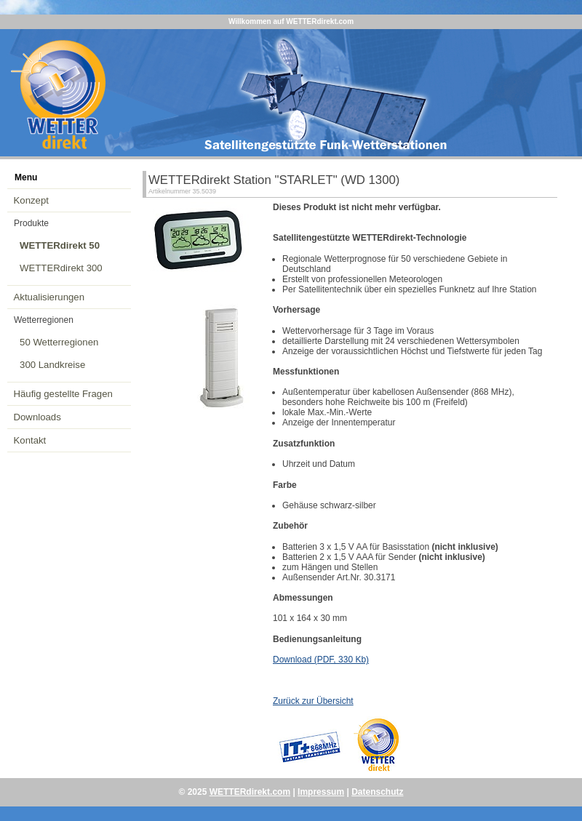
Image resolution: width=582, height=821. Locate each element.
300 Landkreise (52, 364)
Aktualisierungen (49, 297)
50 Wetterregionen (59, 342)
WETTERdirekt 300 (61, 268)
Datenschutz (377, 792)
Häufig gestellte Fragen (63, 393)
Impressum (321, 792)
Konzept (31, 200)
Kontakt (30, 440)
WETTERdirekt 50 (60, 245)
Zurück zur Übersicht (313, 701)
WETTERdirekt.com (250, 792)
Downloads (37, 417)
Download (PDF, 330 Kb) (321, 659)
